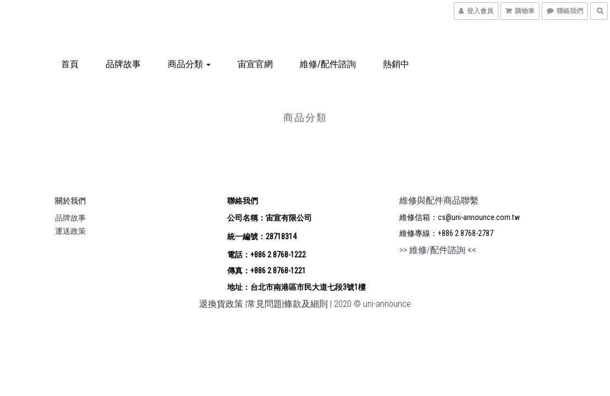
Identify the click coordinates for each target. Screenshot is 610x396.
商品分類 (189, 64)
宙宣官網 (255, 64)
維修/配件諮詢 (328, 64)
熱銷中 (396, 64)
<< (470, 250)
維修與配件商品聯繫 (439, 200)
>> (432, 250)
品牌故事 (123, 64)
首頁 (70, 64)
